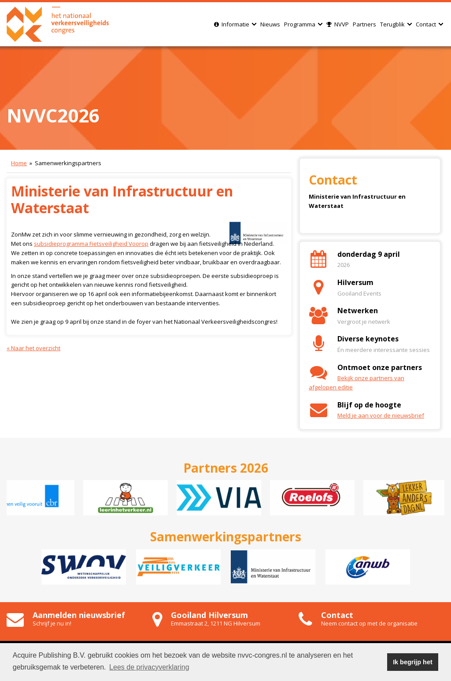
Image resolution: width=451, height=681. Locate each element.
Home (19, 163)
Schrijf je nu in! (52, 623)
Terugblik (396, 24)
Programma (303, 24)
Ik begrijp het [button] (413, 662)
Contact (429, 24)
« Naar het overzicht (33, 348)
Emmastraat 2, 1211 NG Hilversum (215, 623)
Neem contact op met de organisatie (369, 623)
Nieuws (270, 24)
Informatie (235, 24)
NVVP (337, 24)
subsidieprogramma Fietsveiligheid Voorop (91, 244)
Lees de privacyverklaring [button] (149, 667)
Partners (364, 24)
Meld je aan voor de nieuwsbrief (380, 415)
